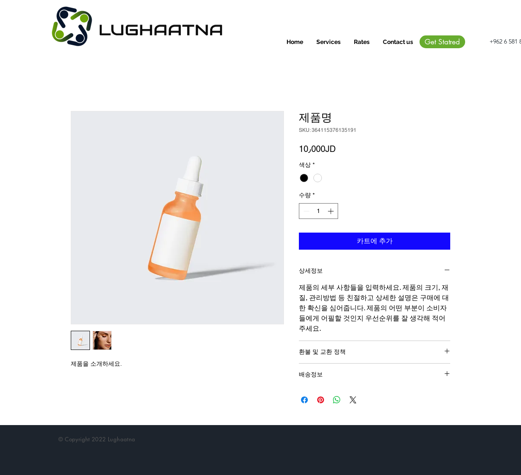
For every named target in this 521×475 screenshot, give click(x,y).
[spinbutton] (318, 211)
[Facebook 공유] (304, 400)
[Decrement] (305, 211)
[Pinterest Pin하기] (320, 400)
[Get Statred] (442, 41)
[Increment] (331, 211)
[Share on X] (353, 400)
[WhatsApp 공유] (337, 400)
